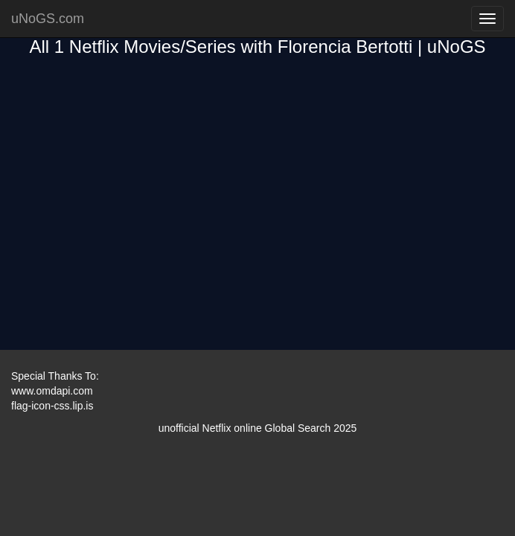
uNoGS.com (47, 18)
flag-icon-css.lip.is (52, 406)
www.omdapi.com (52, 391)
